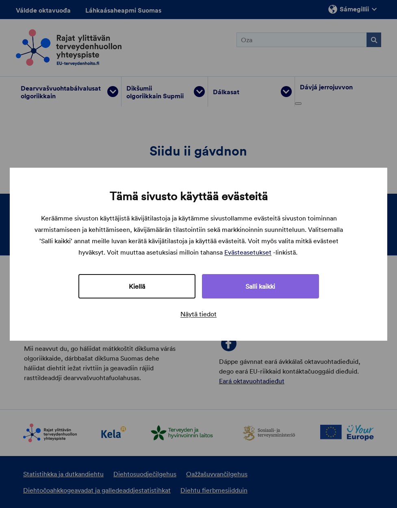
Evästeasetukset (247, 252)
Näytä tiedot (198, 314)
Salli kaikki (260, 286)
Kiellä (137, 286)
